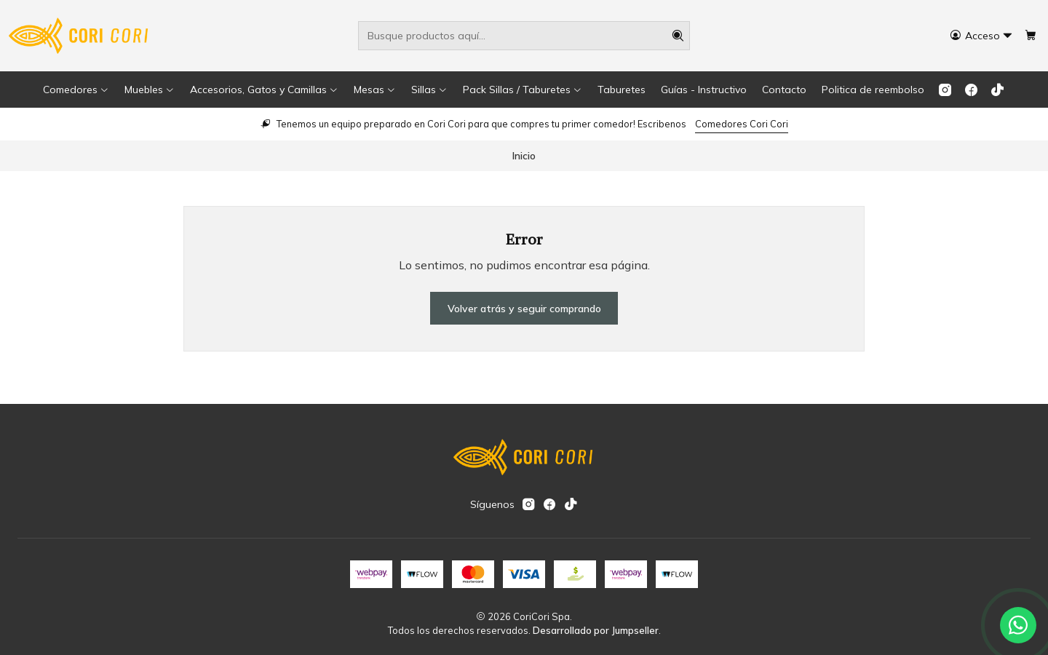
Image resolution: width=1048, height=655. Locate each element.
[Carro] (1030, 36)
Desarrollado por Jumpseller (596, 630)
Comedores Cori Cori (741, 124)
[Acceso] (981, 36)
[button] (76, 89)
